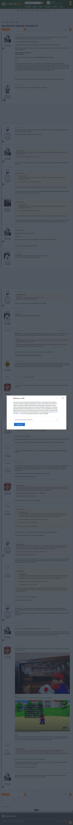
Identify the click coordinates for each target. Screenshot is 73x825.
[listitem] (36, 420)
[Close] (63, 398)
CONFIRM (21, 424)
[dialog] (36, 412)
